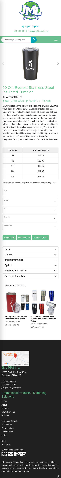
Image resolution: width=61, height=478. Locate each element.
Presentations (8, 428)
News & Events (8, 412)
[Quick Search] (16, 40)
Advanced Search (9, 421)
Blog (4, 441)
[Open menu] (55, 39)
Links (4, 435)
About (4, 405)
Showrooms (7, 425)
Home (4, 401)
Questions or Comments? (13, 450)
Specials (5, 415)
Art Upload (6, 444)
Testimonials (7, 432)
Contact (5, 408)
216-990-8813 (20, 31)
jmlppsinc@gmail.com (38, 31)
